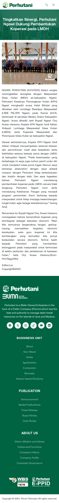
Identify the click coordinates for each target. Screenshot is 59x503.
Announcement (29, 399)
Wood (29, 346)
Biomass (29, 373)
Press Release (29, 410)
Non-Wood (29, 351)
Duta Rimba (29, 420)
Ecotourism (29, 367)
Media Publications (29, 404)
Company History (29, 452)
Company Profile (29, 457)
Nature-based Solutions (29, 378)
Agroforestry (29, 362)
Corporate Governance (29, 463)
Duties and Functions (30, 446)
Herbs (29, 357)
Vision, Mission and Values (29, 441)
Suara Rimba (29, 415)
